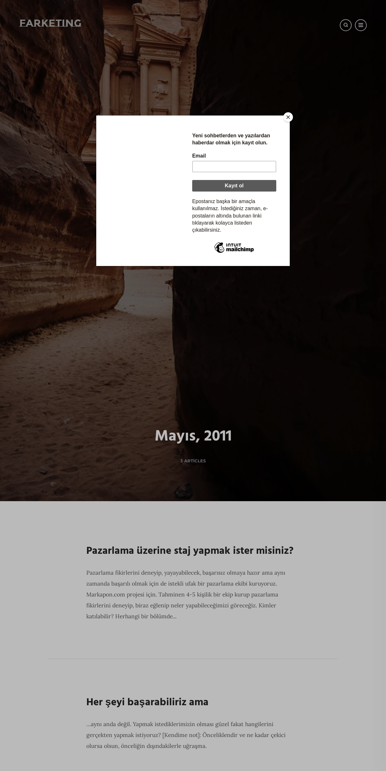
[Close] (288, 117)
